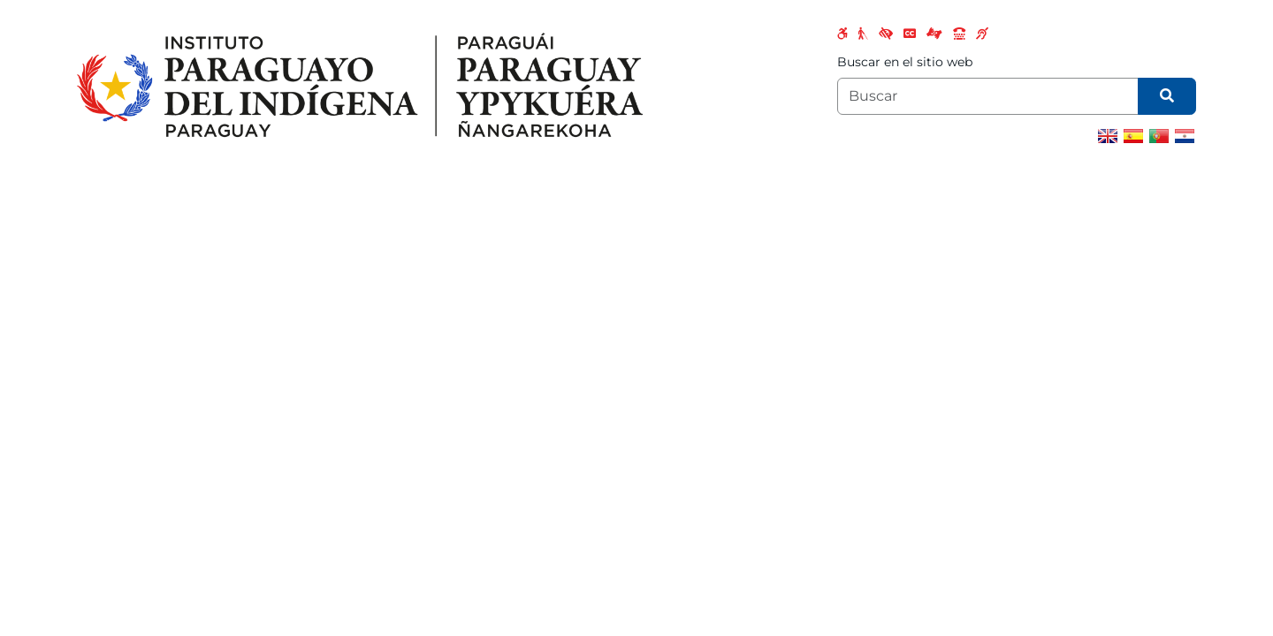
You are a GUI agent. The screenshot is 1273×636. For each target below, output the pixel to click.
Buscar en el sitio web (904, 62)
